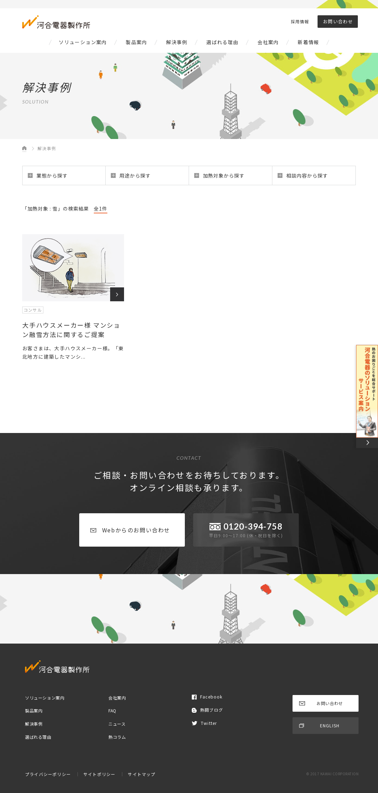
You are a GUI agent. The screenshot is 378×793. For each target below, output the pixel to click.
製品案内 (136, 42)
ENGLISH (319, 725)
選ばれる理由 (222, 42)
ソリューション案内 (83, 42)
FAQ (112, 710)
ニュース (116, 724)
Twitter (204, 723)
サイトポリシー (99, 774)
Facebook (207, 697)
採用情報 (300, 21)
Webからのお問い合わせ (130, 530)
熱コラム (117, 736)
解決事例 (177, 42)
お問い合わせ (338, 21)
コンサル (33, 310)
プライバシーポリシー (48, 774)
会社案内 (268, 42)
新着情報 (308, 42)
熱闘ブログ (207, 710)
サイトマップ (141, 774)
